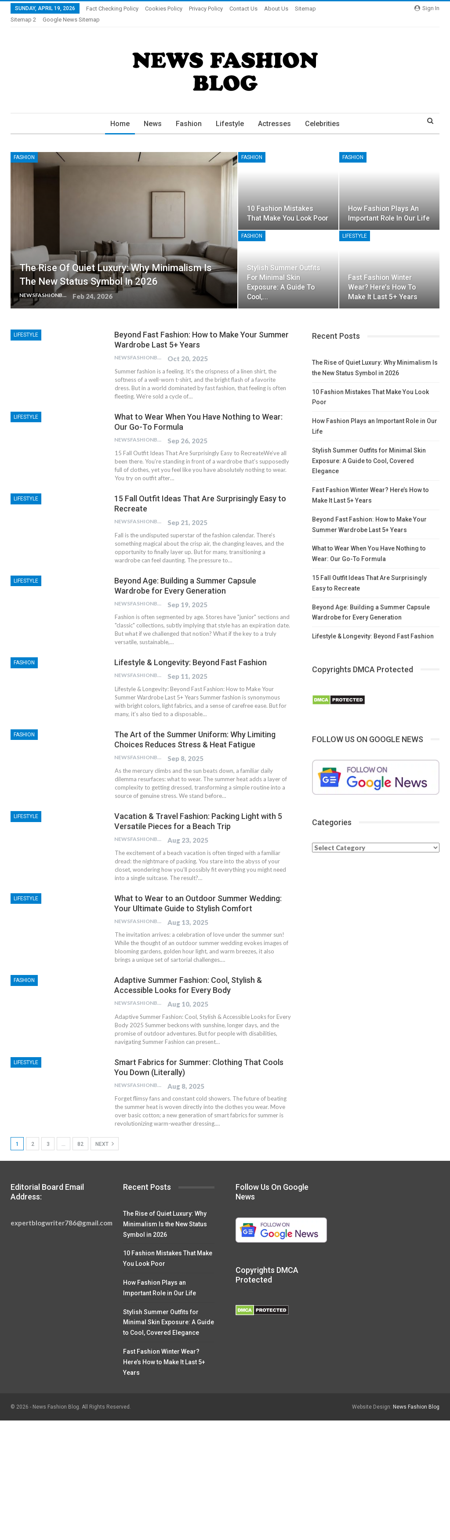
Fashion (188, 113)
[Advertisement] (225, 1474)
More (304, 8)
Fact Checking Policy (112, 8)
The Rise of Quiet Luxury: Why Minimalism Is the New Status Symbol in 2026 (165, 1213)
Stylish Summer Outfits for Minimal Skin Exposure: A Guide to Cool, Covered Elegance (369, 450)
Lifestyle (231, 113)
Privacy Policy (206, 8)
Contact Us (243, 8)
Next (104, 1133)
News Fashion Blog (416, 1396)
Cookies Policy (163, 8)
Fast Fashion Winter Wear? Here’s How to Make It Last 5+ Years (382, 276)
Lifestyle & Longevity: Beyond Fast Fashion (190, 651)
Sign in (426, 8)
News (151, 113)
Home (117, 113)
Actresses (276, 113)
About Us (276, 8)
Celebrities (325, 113)
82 (80, 1134)
